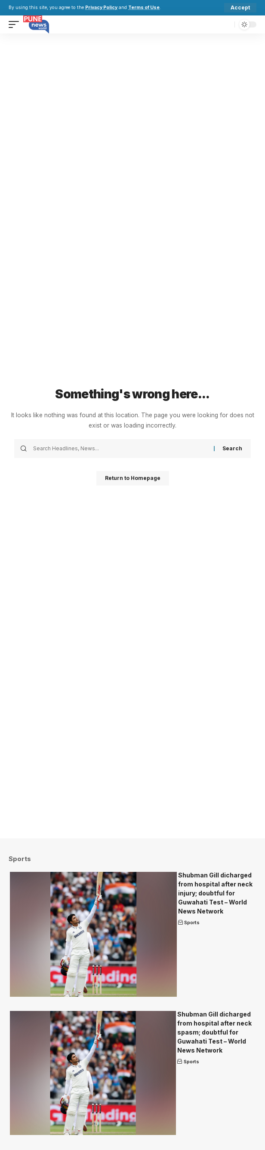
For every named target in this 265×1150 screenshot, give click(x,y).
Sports (192, 922)
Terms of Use (144, 7)
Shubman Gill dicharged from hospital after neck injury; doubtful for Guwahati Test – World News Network (215, 893)
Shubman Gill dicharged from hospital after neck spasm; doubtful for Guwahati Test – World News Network (214, 1032)
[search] (225, 24)
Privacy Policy (101, 7)
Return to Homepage (132, 478)
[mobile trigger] (16, 24)
